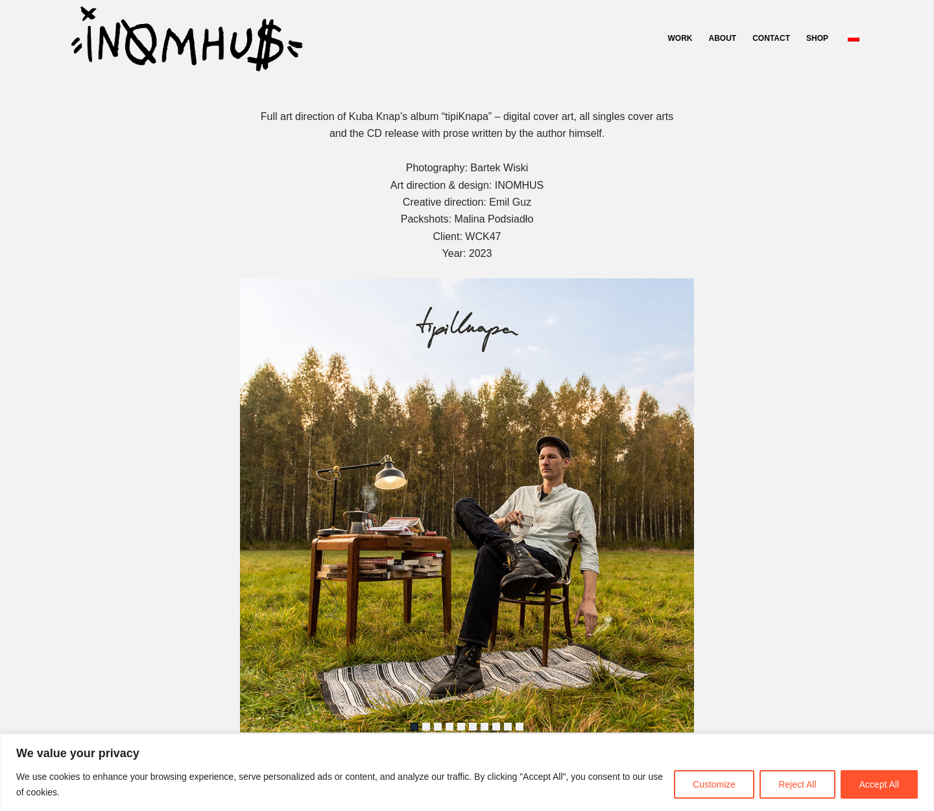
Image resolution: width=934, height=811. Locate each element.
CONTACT (771, 38)
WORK (680, 38)
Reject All (797, 784)
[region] (467, 772)
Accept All (879, 784)
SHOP (817, 38)
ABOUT (723, 38)
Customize (714, 784)
